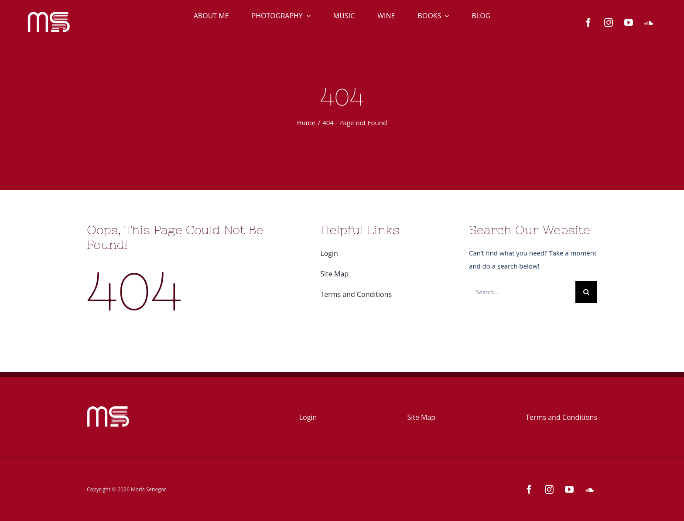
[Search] (586, 292)
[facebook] (588, 23)
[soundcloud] (649, 23)
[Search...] (522, 292)
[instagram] (608, 23)
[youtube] (628, 23)
